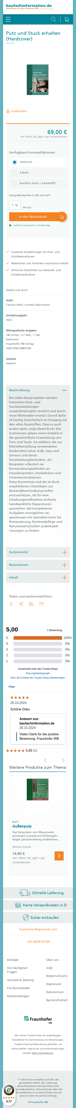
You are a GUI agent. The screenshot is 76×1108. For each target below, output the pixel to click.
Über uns (52, 960)
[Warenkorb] (66, 9)
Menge (27, 207)
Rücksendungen (18, 996)
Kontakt (12, 960)
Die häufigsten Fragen (17, 970)
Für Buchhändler (18, 988)
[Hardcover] (38, 162)
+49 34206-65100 (38, 941)
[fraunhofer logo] (38, 1020)
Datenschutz (55, 992)
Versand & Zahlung (20, 980)
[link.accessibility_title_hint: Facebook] (11, 604)
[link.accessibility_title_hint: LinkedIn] (31, 604)
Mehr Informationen (42, 1053)
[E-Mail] (42, 604)
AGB (49, 968)
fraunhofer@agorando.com (38, 929)
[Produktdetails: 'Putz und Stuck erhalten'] (38, 82)
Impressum (53, 984)
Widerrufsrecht (56, 976)
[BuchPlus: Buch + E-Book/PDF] (38, 183)
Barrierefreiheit (57, 1000)
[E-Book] (38, 173)
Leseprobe (18, 111)
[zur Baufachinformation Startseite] (38, 7)
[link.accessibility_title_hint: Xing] (21, 604)
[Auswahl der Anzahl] (15, 205)
